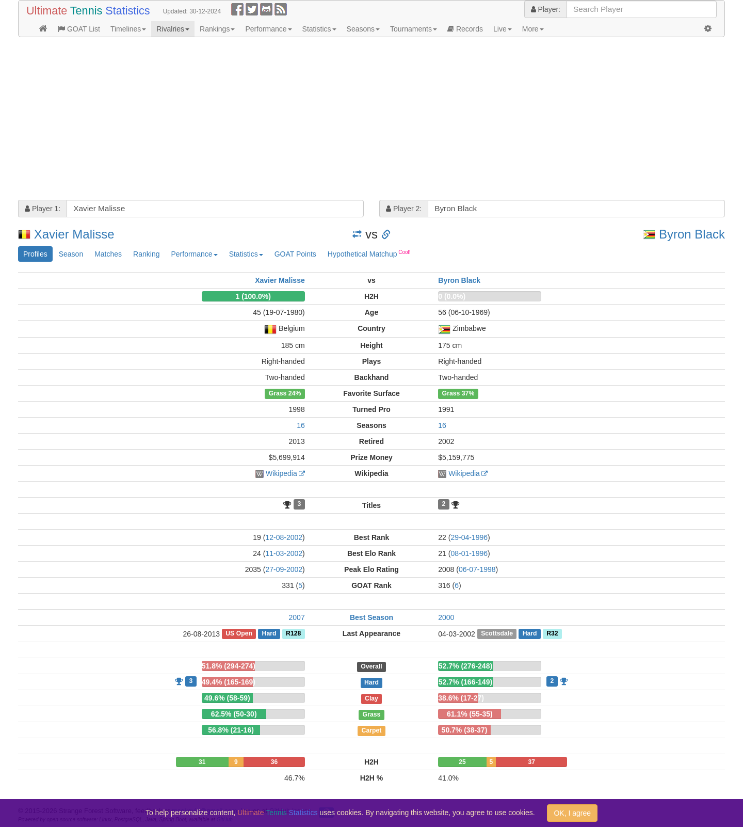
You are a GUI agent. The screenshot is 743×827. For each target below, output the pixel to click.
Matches (108, 254)
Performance (268, 29)
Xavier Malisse (74, 234)
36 (274, 762)
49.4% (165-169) (228, 682)
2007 (297, 617)
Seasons (363, 29)
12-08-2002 (283, 537)
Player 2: (404, 208)
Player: (545, 9)
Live (502, 29)
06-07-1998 (477, 569)
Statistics (319, 29)
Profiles (35, 254)
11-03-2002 (283, 553)
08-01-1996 (469, 553)
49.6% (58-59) (227, 698)
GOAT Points (295, 254)
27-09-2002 (283, 569)
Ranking (146, 254)
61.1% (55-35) (470, 714)
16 (301, 425)
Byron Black (692, 234)
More (533, 29)
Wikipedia (281, 473)
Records (465, 29)
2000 (446, 617)
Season (71, 254)
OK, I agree (572, 813)
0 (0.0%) (451, 296)
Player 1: (42, 208)
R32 (552, 634)
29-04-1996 (469, 537)
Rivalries (172, 29)
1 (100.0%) (252, 296)
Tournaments (413, 29)
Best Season (371, 617)
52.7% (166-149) (465, 682)
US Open (238, 634)
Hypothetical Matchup (369, 253)
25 (462, 762)
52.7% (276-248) (465, 666)
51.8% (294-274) (228, 666)
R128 (293, 634)
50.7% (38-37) (465, 730)
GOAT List (79, 29)
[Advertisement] (327, 119)
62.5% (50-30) (234, 714)
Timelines (128, 29)
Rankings (217, 29)
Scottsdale (497, 634)
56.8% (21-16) (231, 730)
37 (531, 762)
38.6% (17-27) (461, 698)
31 (202, 762)
